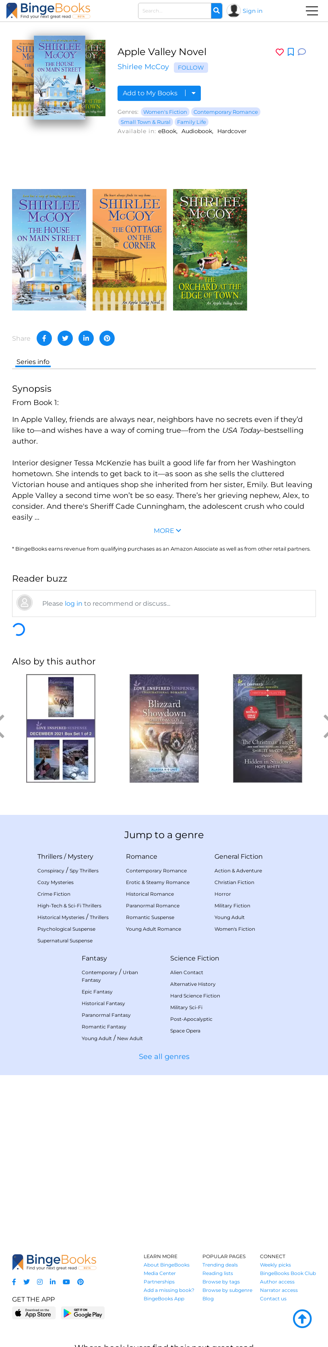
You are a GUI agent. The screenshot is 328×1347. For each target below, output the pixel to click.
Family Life (191, 122)
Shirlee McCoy (143, 66)
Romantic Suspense (150, 917)
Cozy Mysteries (55, 882)
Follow (191, 67)
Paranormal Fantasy (106, 1015)
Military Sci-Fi (186, 1007)
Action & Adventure (238, 871)
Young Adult (230, 917)
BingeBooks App (164, 1299)
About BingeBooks (167, 1265)
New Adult (130, 1038)
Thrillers (49, 856)
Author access (277, 1282)
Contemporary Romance (226, 112)
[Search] (216, 11)
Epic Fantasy (97, 992)
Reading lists (217, 1273)
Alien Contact (186, 972)
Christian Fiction (234, 882)
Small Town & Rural (146, 122)
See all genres (164, 1056)
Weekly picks (275, 1265)
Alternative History (193, 984)
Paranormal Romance (152, 906)
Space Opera (185, 1031)
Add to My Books (159, 93)
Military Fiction (232, 906)
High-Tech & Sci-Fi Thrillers (69, 906)
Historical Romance (150, 894)
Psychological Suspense (66, 929)
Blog (208, 1299)
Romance (141, 856)
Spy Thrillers (84, 871)
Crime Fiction (53, 894)
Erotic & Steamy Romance (158, 882)
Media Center (160, 1273)
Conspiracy (50, 871)
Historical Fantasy (103, 1003)
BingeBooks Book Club (288, 1273)
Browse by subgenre (227, 1290)
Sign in (252, 10)
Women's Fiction (165, 112)
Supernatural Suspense (65, 941)
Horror (223, 894)
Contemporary (100, 972)
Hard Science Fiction (195, 996)
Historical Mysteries (61, 917)
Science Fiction (194, 958)
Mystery (80, 856)
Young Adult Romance (153, 929)
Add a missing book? (169, 1290)
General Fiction (239, 856)
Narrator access (279, 1290)
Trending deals (220, 1265)
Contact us (273, 1299)
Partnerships (159, 1282)
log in (74, 603)
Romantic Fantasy (104, 1027)
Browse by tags (221, 1282)
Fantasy (94, 958)
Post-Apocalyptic (191, 1019)
